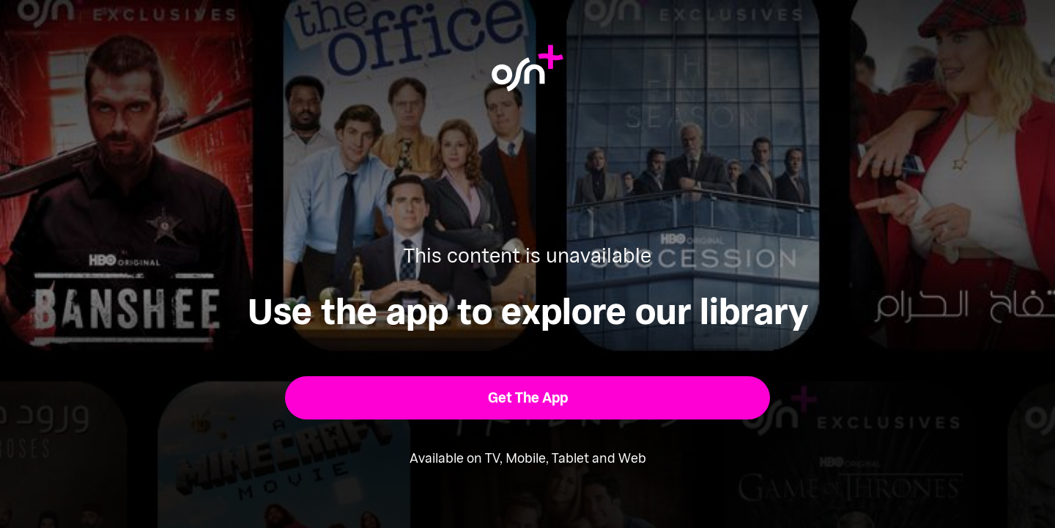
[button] (528, 397)
